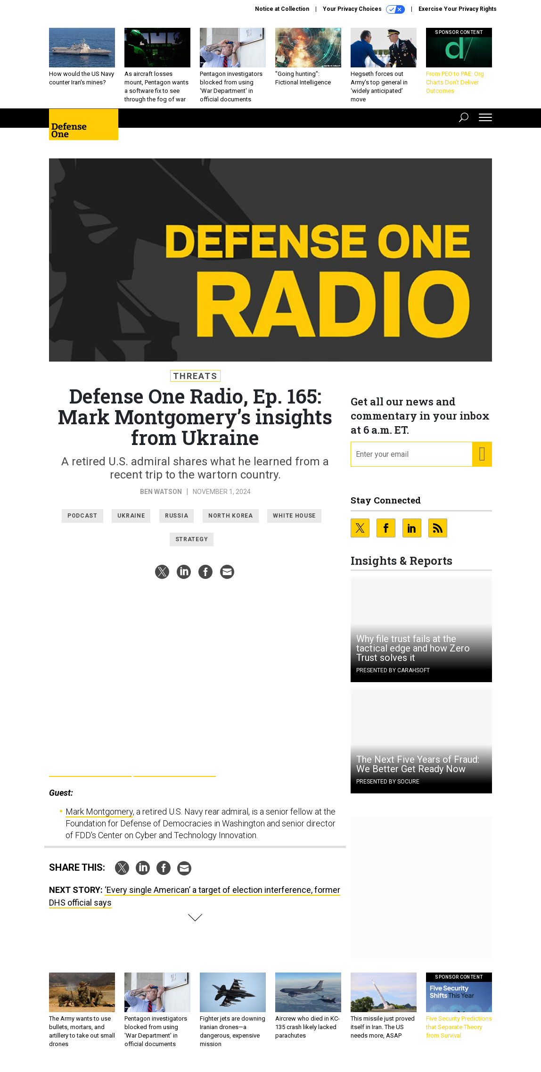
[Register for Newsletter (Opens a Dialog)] (482, 454)
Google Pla (90, 766)
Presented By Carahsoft (393, 670)
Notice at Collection (282, 9)
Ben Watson (161, 491)
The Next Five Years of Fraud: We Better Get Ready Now (417, 764)
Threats (195, 376)
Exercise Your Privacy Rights (457, 9)
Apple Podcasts (174, 766)
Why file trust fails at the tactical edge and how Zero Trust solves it (413, 648)
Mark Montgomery (99, 811)
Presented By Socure (387, 781)
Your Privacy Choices (364, 9)
